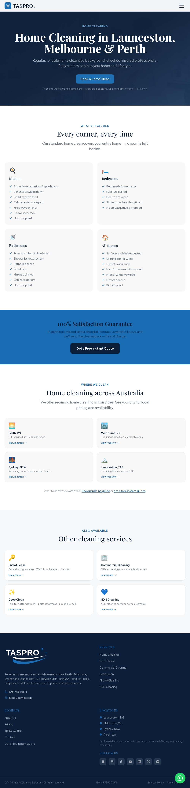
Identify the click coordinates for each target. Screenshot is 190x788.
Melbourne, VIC (111, 723)
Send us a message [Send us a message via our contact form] (18, 697)
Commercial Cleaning (113, 667)
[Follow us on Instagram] (112, 761)
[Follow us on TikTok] (121, 761)
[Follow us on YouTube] (130, 761)
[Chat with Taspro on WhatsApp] (180, 778)
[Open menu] (181, 5)
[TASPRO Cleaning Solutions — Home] (26, 655)
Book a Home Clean (95, 79)
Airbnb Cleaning (109, 680)
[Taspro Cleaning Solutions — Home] (20, 5)
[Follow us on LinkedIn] (139, 761)
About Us (10, 717)
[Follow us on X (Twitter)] (148, 761)
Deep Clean (107, 674)
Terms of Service (176, 782)
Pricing (9, 724)
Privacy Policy (156, 782)
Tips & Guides (13, 730)
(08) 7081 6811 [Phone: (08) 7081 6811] (16, 691)
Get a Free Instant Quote (95, 349)
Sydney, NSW (110, 728)
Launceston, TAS (112, 717)
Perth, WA (108, 734)
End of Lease (107, 661)
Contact (10, 737)
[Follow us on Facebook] (103, 761)
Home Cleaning (109, 654)
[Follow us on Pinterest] (157, 761)
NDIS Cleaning (108, 687)
